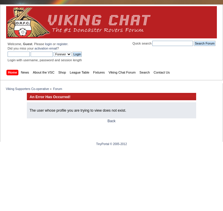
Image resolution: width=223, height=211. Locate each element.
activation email (45, 48)
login (48, 44)
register (62, 44)
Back (111, 121)
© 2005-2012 (118, 144)
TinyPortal (102, 144)
